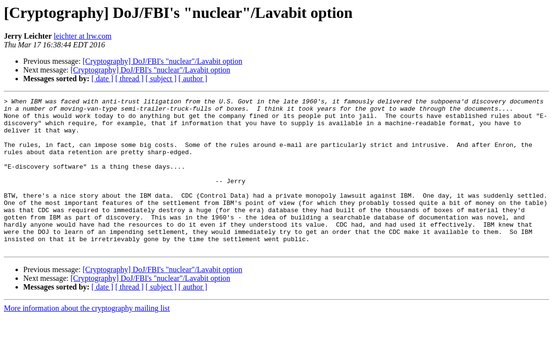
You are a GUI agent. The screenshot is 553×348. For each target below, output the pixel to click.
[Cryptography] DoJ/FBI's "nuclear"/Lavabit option (162, 61)
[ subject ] (161, 78)
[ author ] (193, 78)
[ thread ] (129, 78)
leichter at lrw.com (82, 36)
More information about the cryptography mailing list (87, 338)
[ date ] (102, 78)
